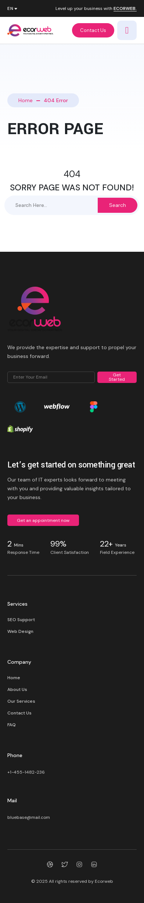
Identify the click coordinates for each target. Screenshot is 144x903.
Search (117, 205)
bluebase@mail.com (28, 817)
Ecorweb (104, 881)
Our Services (21, 701)
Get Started (117, 377)
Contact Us (93, 30)
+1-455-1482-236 (26, 772)
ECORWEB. (125, 8)
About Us (17, 689)
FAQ (11, 725)
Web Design (20, 631)
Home (25, 100)
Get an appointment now (43, 520)
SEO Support (21, 619)
